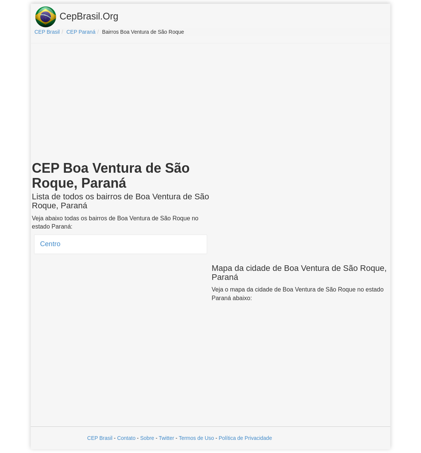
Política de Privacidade (245, 438)
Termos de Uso (196, 438)
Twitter (166, 438)
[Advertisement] (210, 103)
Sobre (147, 438)
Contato (126, 438)
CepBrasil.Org (76, 17)
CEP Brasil (99, 438)
